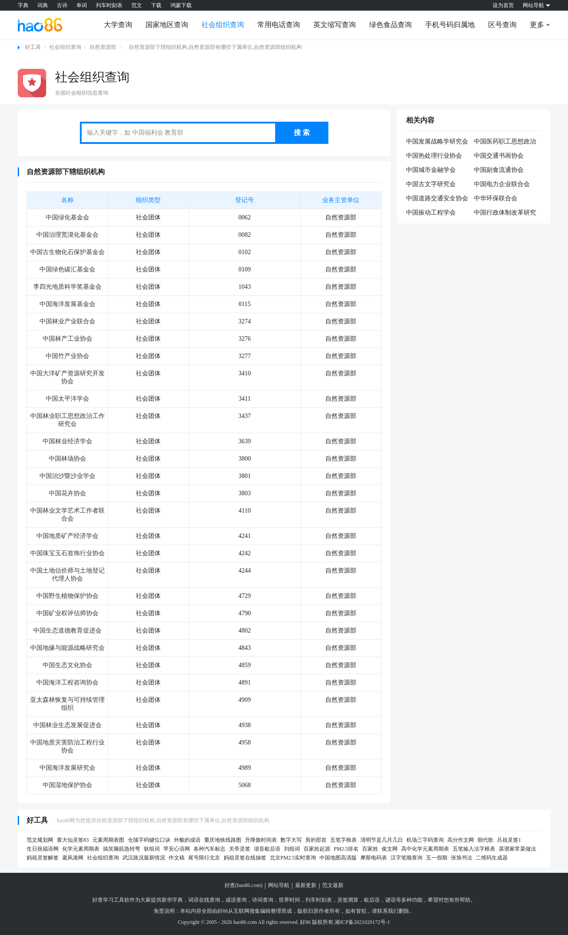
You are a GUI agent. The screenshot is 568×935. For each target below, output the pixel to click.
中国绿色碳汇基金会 (67, 269)
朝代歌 (485, 840)
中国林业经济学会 (67, 441)
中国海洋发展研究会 (67, 767)
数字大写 (291, 840)
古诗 (62, 5)
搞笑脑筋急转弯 (121, 849)
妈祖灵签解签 (43, 858)
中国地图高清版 (338, 858)
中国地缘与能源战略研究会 (67, 648)
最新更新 (305, 885)
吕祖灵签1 (509, 840)
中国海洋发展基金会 (67, 304)
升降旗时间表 (261, 840)
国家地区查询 (167, 24)
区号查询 (502, 24)
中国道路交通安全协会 (437, 198)
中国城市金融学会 (431, 170)
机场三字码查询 (425, 840)
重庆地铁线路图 (222, 840)
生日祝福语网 (43, 849)
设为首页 (503, 5)
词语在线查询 (204, 900)
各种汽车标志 (209, 849)
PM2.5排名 (346, 849)
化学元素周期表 (80, 849)
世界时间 (289, 900)
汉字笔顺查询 (406, 858)
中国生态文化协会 (67, 665)
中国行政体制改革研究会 (505, 213)
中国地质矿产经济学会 (67, 536)
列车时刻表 (109, 5)
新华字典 (172, 900)
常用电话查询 (278, 24)
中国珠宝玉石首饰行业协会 (67, 553)
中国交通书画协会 (499, 155)
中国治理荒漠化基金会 (67, 234)
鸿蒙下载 (181, 5)
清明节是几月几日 (381, 840)
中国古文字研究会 (431, 184)
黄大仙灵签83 (73, 840)
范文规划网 (40, 840)
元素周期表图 (108, 840)
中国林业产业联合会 (67, 321)
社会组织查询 (222, 24)
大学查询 (118, 24)
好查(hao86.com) (243, 885)
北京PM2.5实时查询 (293, 858)
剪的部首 (316, 840)
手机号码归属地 (450, 24)
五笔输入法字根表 (474, 849)
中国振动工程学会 (431, 212)
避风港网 (72, 858)
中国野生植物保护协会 (67, 596)
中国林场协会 (67, 458)
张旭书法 (461, 858)
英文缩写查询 (334, 24)
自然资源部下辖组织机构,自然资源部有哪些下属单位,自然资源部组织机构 (215, 47)
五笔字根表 (343, 840)
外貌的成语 (187, 840)
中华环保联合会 (495, 198)
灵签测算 (348, 900)
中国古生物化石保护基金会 (67, 252)
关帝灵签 (239, 849)
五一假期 (436, 858)
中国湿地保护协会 (67, 785)
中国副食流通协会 (499, 170)
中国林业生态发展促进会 (67, 725)
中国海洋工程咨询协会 (67, 682)
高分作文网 (460, 840)
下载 (156, 5)
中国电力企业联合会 (502, 184)
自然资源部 (103, 47)
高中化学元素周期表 (425, 849)
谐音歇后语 (267, 849)
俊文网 (390, 849)
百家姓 (370, 849)
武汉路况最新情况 (143, 858)
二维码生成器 (492, 858)
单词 (81, 5)
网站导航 (278, 885)
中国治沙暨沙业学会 (67, 476)
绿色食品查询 (390, 24)
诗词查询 (262, 900)
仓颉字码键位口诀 (149, 840)
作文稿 (177, 858)
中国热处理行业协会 (434, 155)
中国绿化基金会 (67, 217)
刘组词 (292, 849)
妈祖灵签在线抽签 (245, 858)
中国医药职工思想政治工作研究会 (505, 142)
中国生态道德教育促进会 (67, 630)
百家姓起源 (317, 849)
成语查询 (236, 900)
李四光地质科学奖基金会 (67, 286)
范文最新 (332, 885)
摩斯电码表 (373, 858)
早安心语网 (176, 849)
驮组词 (152, 849)
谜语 (390, 900)
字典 (23, 5)
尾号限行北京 (204, 858)
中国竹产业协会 (67, 356)
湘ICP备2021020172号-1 (362, 922)
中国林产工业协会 (67, 338)
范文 (136, 5)
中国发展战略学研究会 (437, 141)
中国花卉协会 (67, 493)
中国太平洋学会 (67, 398)
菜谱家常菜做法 (517, 849)
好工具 (33, 47)
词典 (42, 5)
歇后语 (372, 900)
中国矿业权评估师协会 (67, 613)
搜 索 (302, 132)
